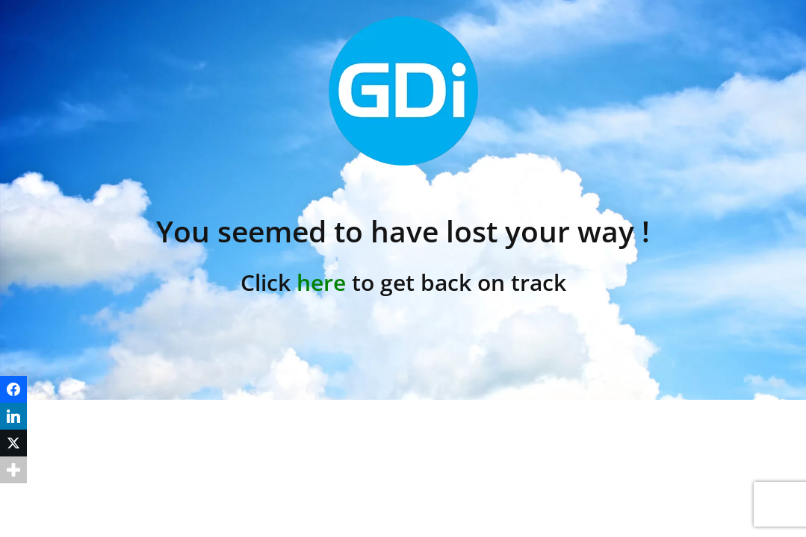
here (321, 282)
